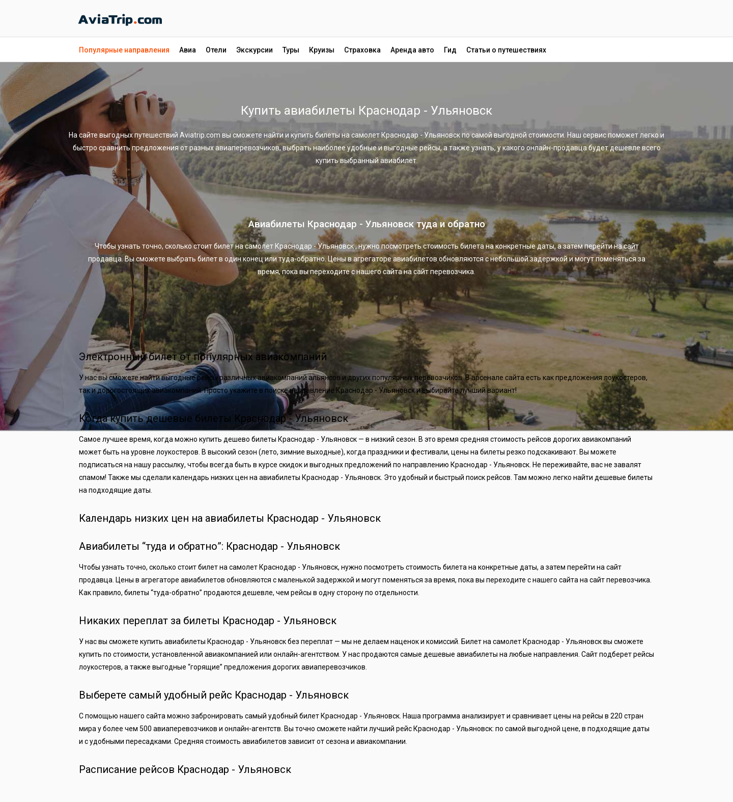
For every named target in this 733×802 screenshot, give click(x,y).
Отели (216, 50)
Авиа (187, 50)
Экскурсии (254, 50)
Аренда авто (412, 50)
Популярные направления (124, 50)
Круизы (321, 50)
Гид (450, 50)
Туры (291, 50)
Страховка (362, 50)
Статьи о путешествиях (506, 50)
